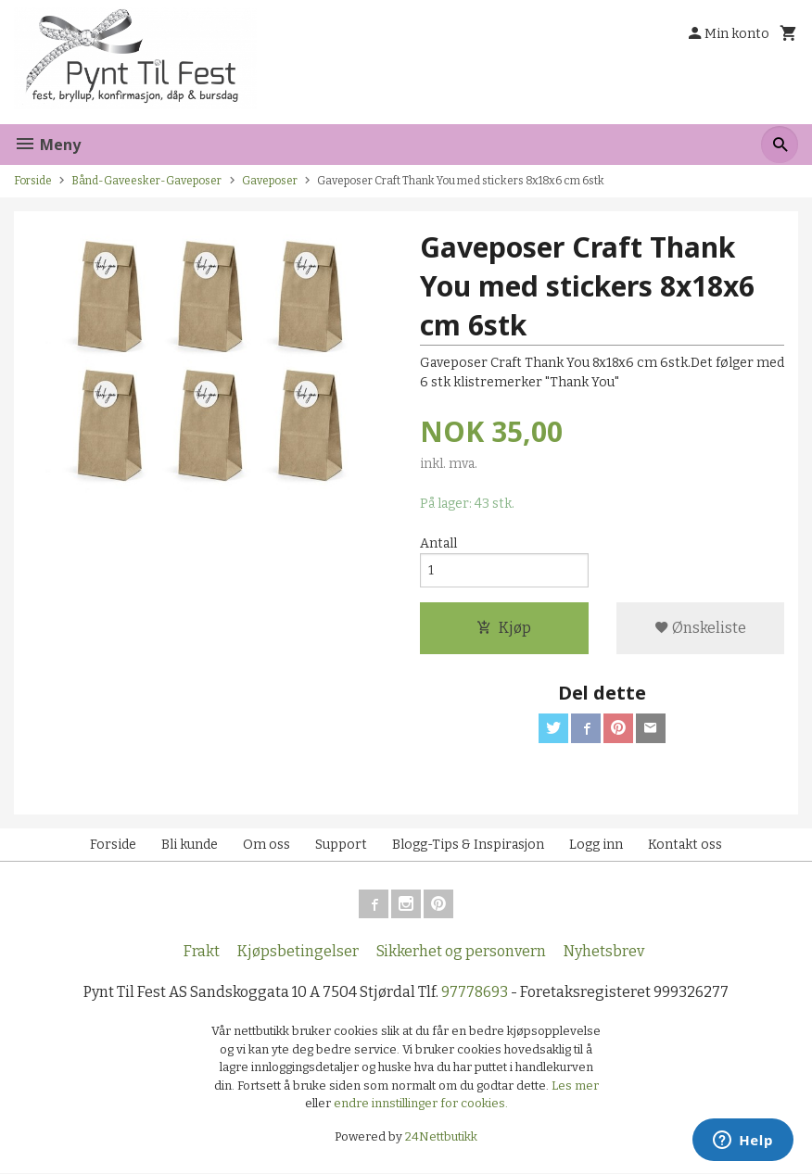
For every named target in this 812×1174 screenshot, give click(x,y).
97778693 (474, 993)
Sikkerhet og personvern (461, 952)
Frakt (202, 952)
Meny (47, 144)
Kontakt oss (685, 844)
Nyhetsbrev (604, 952)
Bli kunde (189, 844)
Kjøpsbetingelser (298, 952)
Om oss (266, 844)
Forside (33, 180)
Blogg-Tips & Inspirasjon (468, 844)
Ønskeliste (700, 628)
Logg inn (596, 844)
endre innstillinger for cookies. (421, 1104)
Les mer (575, 1085)
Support (341, 844)
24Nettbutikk (441, 1136)
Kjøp (503, 628)
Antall (438, 543)
